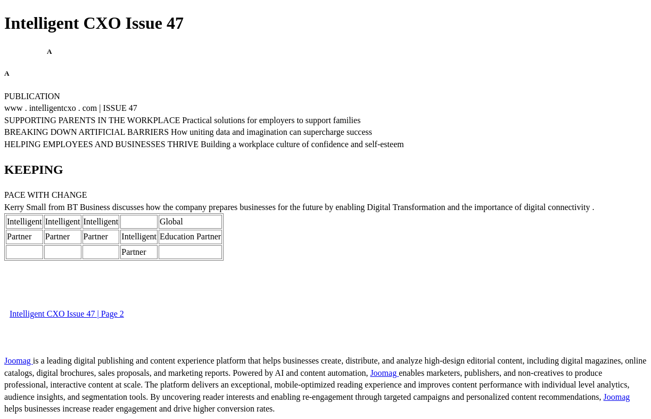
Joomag (18, 360)
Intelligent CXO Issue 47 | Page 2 (67, 313)
